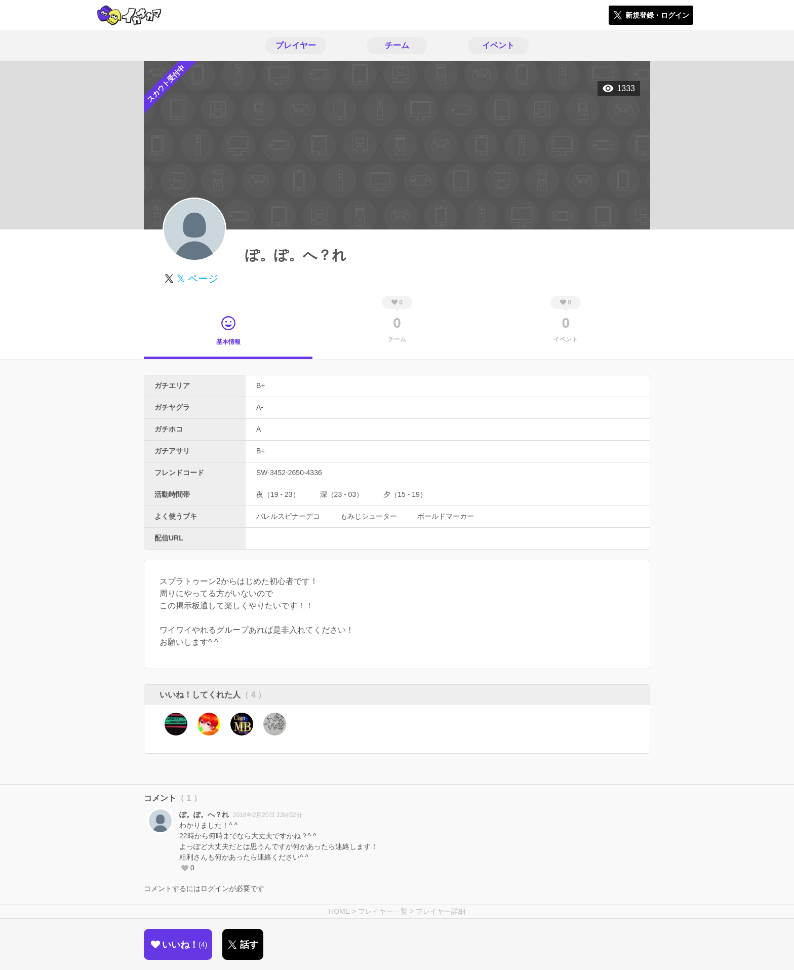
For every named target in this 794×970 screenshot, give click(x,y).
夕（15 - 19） (405, 494)
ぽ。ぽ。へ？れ (204, 814)
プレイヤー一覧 (383, 911)
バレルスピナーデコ (288, 516)
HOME (339, 911)
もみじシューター (368, 516)
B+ (260, 385)
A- (259, 407)
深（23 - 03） (342, 494)
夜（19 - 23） (278, 494)
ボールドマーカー (445, 516)
